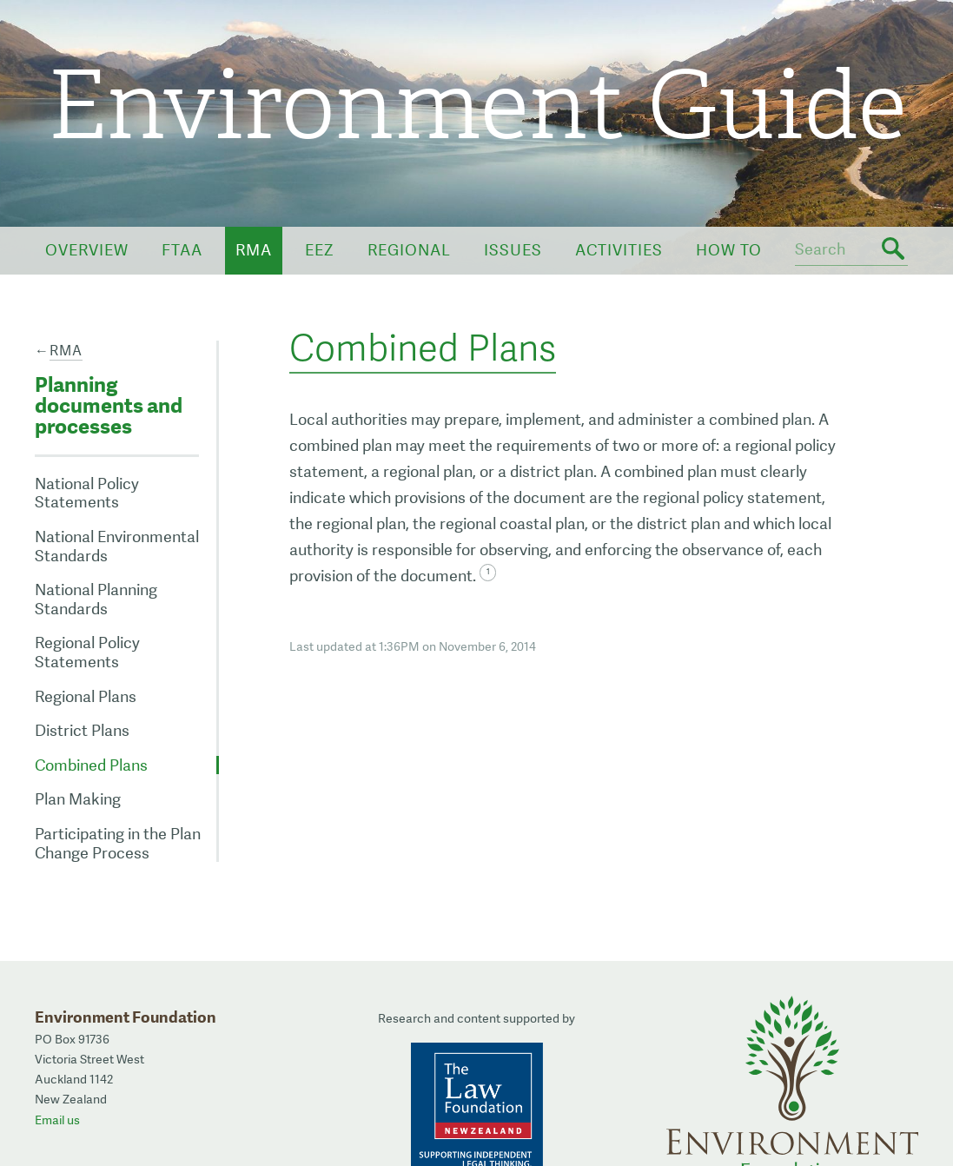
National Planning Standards (96, 599)
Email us (57, 1120)
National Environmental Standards (117, 546)
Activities (619, 250)
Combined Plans (91, 765)
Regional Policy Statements (87, 652)
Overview (87, 250)
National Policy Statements (87, 493)
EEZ (319, 250)
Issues (513, 250)
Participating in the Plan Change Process (118, 843)
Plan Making (78, 799)
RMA (253, 250)
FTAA (182, 250)
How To (729, 250)
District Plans (82, 730)
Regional (409, 250)
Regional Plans (85, 696)
